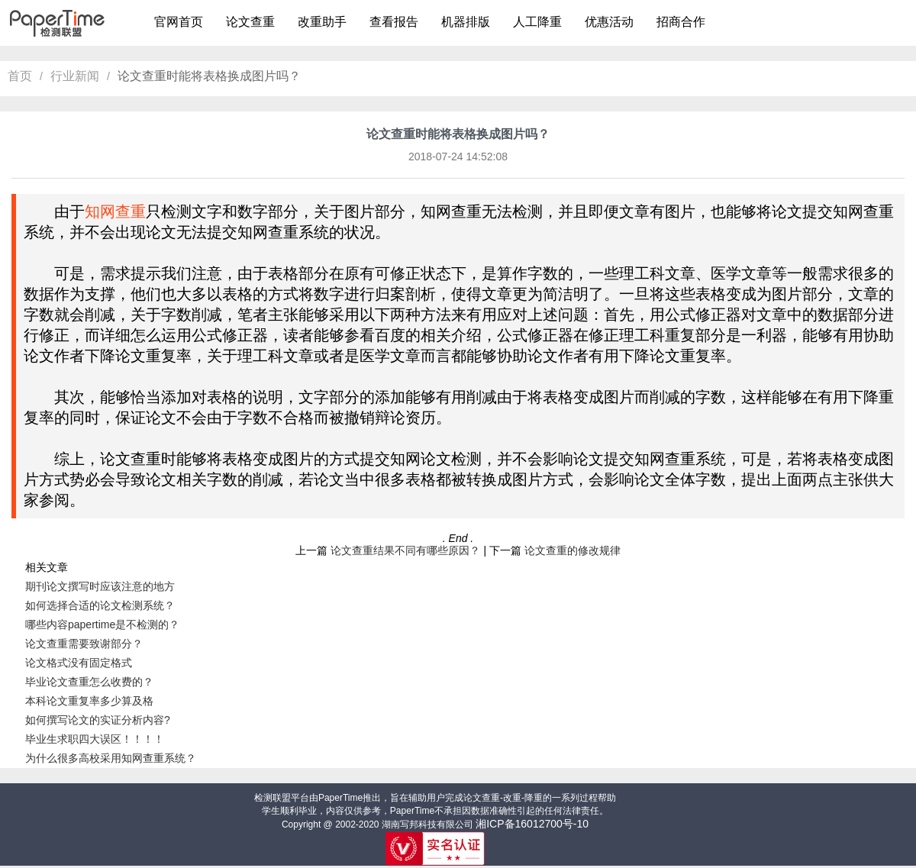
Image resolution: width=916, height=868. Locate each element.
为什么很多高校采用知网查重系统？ (110, 758)
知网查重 (115, 211)
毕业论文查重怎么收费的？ (89, 682)
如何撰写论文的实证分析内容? (97, 720)
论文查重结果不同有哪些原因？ (405, 550)
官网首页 (178, 21)
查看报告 (393, 21)
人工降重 (537, 21)
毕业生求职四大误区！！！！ (94, 739)
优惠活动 (609, 21)
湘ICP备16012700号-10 (532, 824)
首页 (20, 75)
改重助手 (322, 21)
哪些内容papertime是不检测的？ (102, 624)
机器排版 (465, 21)
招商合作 (680, 21)
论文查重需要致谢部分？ (84, 643)
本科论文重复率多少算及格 (89, 701)
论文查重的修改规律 (572, 550)
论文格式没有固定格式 (78, 663)
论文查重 (250, 21)
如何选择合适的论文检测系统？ (100, 605)
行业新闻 (74, 75)
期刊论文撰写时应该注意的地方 (100, 586)
